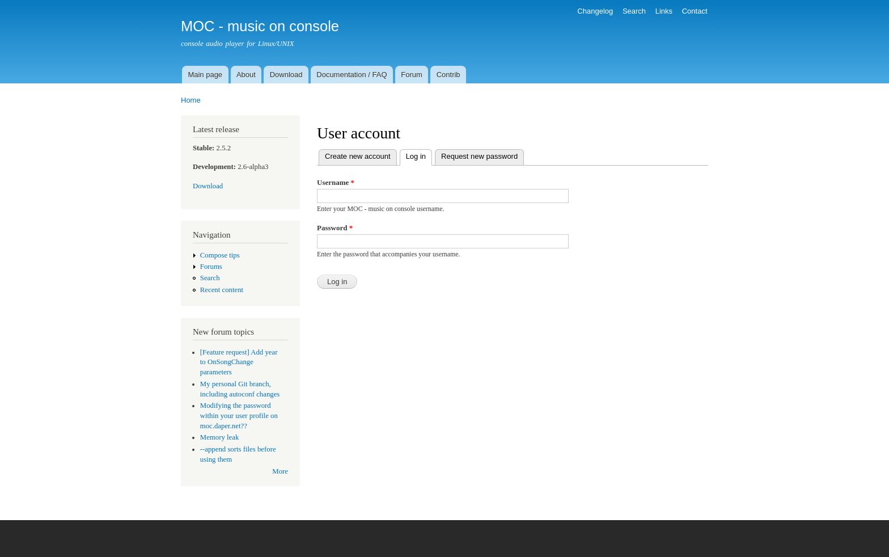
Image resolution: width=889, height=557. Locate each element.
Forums (211, 267)
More (280, 471)
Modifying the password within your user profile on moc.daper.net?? (239, 416)
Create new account (358, 156)
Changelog (595, 11)
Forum (411, 74)
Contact (695, 11)
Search (634, 11)
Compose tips (220, 255)
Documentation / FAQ (351, 74)
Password (335, 227)
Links (663, 11)
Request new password (479, 156)
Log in (419, 155)
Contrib (448, 74)
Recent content (221, 290)
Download (286, 74)
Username (335, 182)
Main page (205, 74)
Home (191, 100)
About (246, 74)
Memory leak (219, 437)
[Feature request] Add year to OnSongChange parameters (239, 362)
